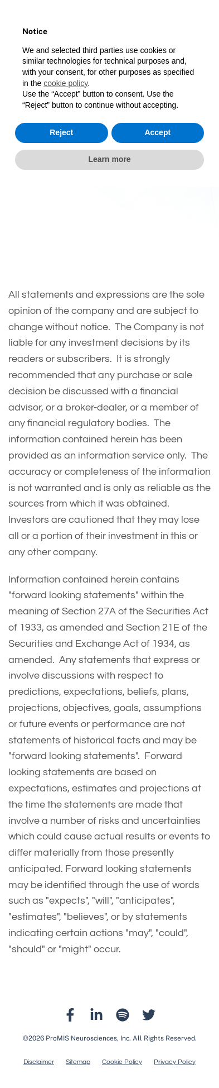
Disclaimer (38, 1062)
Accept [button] (157, 132)
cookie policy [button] (65, 83)
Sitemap (78, 1062)
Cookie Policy (122, 1062)
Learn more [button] (109, 159)
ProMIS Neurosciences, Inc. (88, 1038)
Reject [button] (61, 132)
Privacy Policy (175, 1062)
